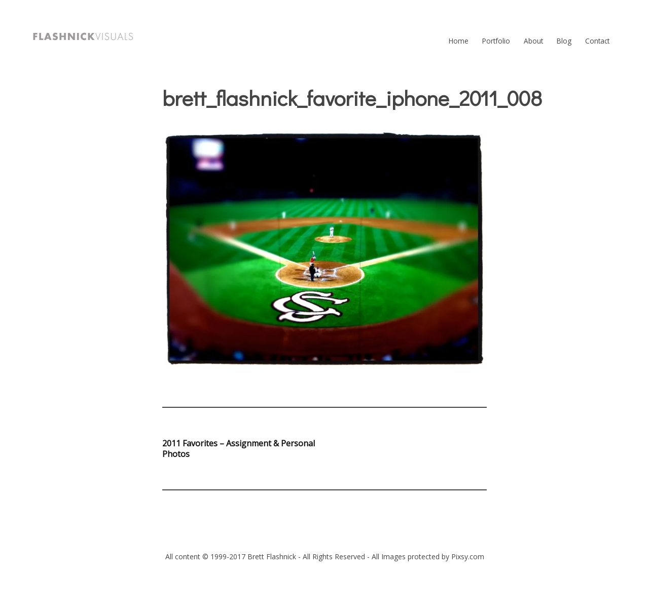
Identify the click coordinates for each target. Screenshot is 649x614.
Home (458, 41)
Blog (564, 41)
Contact (597, 41)
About (533, 41)
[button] (83, 36)
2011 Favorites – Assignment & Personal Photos (238, 448)
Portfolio (496, 41)
